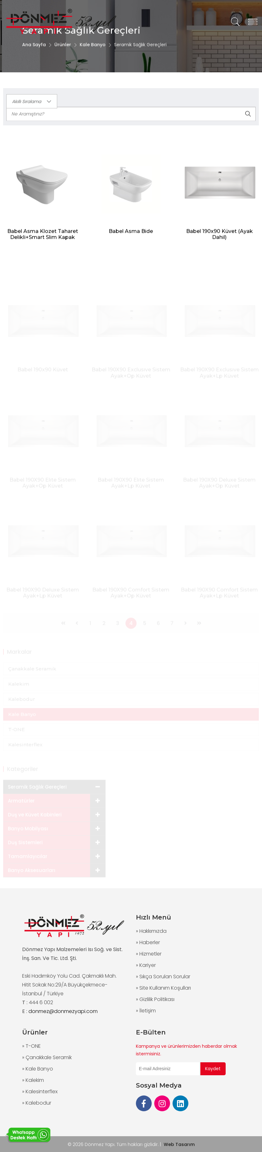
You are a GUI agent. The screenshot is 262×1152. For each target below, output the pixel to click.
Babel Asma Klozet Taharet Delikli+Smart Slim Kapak (42, 237)
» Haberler (148, 942)
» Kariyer (146, 965)
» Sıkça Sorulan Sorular (163, 976)
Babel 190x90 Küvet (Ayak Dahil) (219, 237)
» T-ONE (31, 1046)
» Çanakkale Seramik (47, 1057)
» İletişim (146, 1010)
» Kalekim (33, 1080)
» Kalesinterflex (40, 1091)
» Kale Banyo (37, 1068)
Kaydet (213, 1068)
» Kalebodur (36, 1103)
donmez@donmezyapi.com (63, 1011)
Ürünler (62, 51)
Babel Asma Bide (131, 234)
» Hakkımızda (151, 931)
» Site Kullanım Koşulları (163, 988)
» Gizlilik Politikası (155, 999)
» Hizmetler (148, 953)
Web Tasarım (179, 1144)
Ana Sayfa (34, 51)
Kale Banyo (93, 51)
